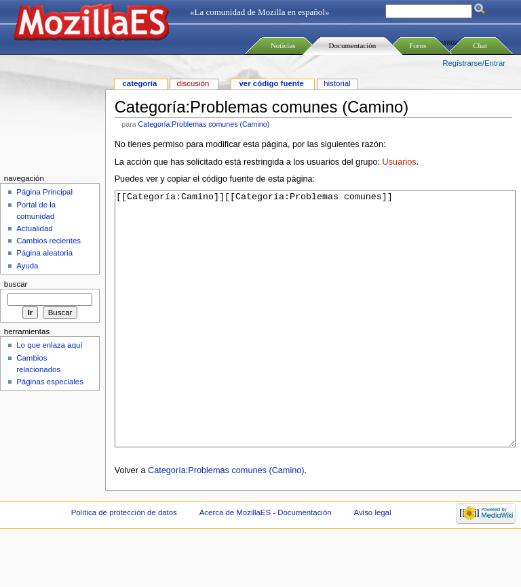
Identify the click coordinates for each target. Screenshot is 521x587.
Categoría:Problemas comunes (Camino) (204, 124)
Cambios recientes (48, 241)
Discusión (193, 83)
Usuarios (400, 162)
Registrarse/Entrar (473, 63)
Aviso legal (372, 563)
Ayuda (27, 266)
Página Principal (44, 192)
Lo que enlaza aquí (49, 345)
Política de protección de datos (124, 563)
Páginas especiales (49, 382)
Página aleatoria (44, 253)
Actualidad (34, 228)
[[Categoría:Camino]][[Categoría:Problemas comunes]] (315, 344)
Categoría (139, 83)
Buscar (16, 284)
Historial (337, 83)
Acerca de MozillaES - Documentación (265, 563)
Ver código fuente (271, 83)
